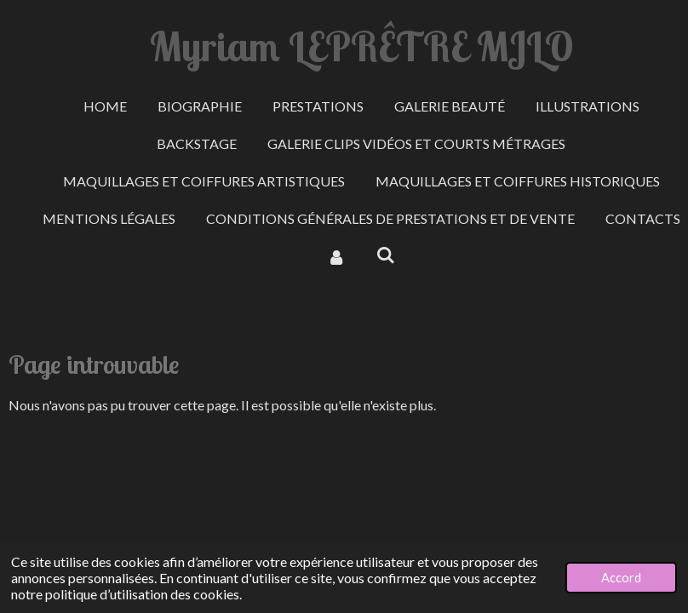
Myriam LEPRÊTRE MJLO (361, 46)
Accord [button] (621, 577)
